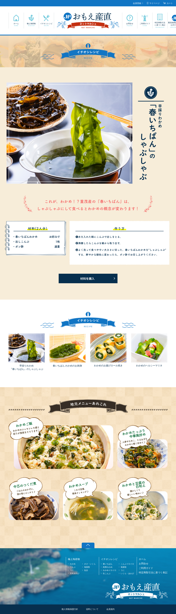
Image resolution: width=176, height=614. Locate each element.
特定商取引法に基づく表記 (159, 25)
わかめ (73, 564)
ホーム (16, 24)
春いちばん (107, 564)
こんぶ (73, 567)
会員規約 (110, 609)
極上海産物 (31, 24)
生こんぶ (106, 573)
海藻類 (87, 567)
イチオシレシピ (46, 24)
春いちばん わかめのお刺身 (67, 365)
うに (72, 570)
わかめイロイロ (109, 570)
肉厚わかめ (107, 567)
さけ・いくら (90, 564)
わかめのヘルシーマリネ (149, 365)
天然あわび (74, 573)
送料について (92, 609)
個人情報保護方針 (70, 609)
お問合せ (129, 24)
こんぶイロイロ (127, 564)
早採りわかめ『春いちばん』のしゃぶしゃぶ (26, 367)
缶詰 (86, 570)
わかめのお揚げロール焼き (108, 365)
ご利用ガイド (144, 24)
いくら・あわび (127, 573)
